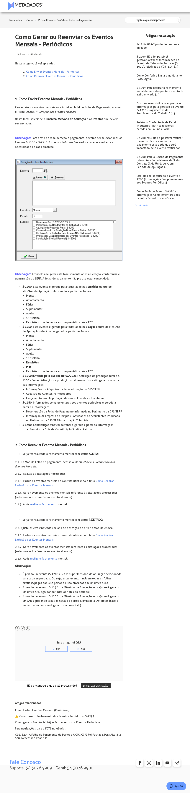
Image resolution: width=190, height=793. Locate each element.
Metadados (15, 20)
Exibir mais (141, 205)
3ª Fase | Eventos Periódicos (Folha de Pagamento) (64, 20)
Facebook (17, 628)
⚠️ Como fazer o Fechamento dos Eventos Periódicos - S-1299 (54, 716)
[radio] (56, 649)
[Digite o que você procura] (153, 20)
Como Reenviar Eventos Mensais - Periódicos (54, 76)
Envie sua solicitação (96, 685)
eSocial (29, 20)
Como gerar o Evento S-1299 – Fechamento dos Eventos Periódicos (57, 722)
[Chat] (176, 786)
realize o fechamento (43, 504)
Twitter (22, 628)
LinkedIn (28, 628)
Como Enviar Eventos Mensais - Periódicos (53, 71)
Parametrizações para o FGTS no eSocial (40, 728)
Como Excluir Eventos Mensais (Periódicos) (42, 710)
